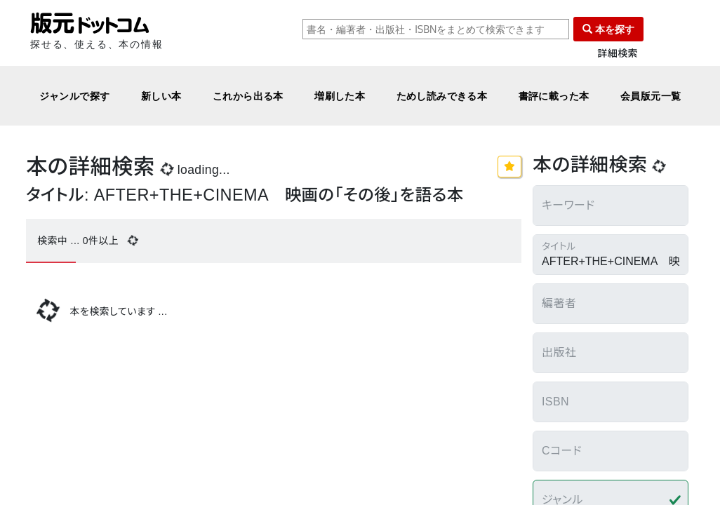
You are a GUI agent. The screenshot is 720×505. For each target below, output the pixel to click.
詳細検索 (617, 53)
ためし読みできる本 (442, 96)
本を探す (608, 29)
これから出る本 (248, 96)
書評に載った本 (554, 96)
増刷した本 (339, 96)
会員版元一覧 (650, 96)
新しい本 (161, 96)
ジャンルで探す (74, 96)
